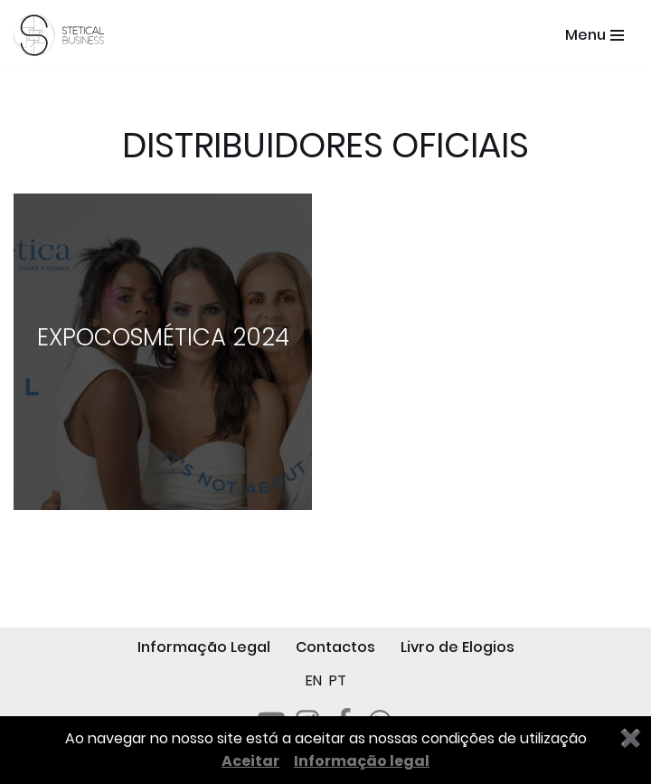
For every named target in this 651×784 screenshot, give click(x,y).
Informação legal (361, 761)
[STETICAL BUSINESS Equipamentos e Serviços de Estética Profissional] (63, 35)
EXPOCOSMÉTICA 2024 (163, 337)
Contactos (335, 647)
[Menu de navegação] (594, 35)
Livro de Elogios (457, 647)
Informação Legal (203, 647)
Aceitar (250, 761)
